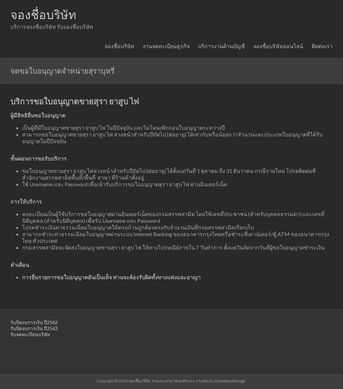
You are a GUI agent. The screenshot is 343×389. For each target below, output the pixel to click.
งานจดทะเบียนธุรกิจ (166, 46)
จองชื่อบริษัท (43, 14)
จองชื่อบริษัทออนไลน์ (278, 46)
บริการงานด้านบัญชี (221, 46)
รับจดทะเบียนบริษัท (30, 334)
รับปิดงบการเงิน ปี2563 (34, 328)
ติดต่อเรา (322, 46)
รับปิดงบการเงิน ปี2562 (34, 322)
